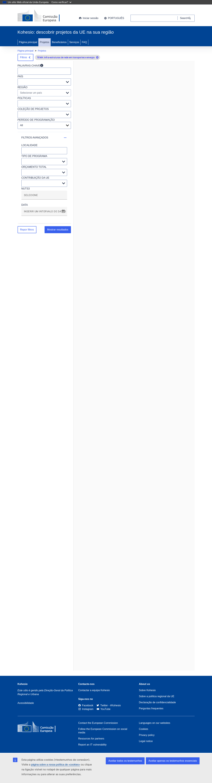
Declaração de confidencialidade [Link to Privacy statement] (157, 702)
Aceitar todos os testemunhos (125, 760)
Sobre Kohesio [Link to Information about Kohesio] (147, 690)
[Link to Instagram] (85, 709)
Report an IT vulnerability (92, 744)
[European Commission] (43, 16)
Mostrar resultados (57, 229)
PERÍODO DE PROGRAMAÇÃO (36, 120)
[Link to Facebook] (85, 705)
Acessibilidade (26, 703)
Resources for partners (91, 738)
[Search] (186, 18)
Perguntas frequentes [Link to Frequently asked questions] (151, 708)
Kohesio (23, 684)
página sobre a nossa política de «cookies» (55, 764)
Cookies (143, 729)
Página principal (28, 42)
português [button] (114, 18)
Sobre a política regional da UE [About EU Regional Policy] (156, 696)
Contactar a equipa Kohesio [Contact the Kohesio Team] (94, 690)
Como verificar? (61, 2)
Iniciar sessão (88, 18)
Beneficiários (59, 42)
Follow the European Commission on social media (102, 731)
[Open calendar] (63, 211)
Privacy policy (147, 735)
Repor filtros (27, 229)
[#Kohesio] (115, 705)
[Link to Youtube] (104, 709)
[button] (97, 57)
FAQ (84, 42)
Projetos (44, 42)
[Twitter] (102, 705)
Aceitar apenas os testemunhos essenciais (172, 760)
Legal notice (146, 741)
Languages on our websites (154, 723)
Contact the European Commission (98, 723)
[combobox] (44, 196)
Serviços (74, 42)
